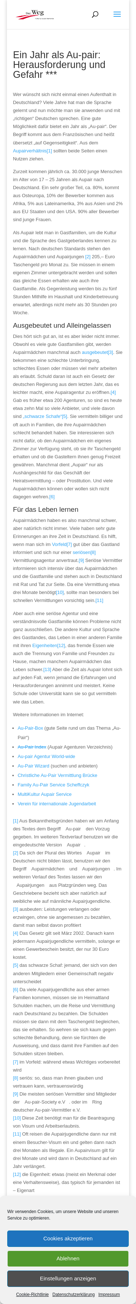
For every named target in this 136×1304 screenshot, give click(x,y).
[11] (99, 600)
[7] (15, 1062)
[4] (113, 392)
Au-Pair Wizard (34, 766)
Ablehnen (68, 1258)
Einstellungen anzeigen (68, 1278)
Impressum (109, 1294)
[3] (15, 909)
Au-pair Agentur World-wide (46, 756)
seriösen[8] (84, 552)
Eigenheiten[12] (48, 645)
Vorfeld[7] (62, 544)
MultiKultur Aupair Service (45, 794)
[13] (47, 669)
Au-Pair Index (32, 747)
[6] (51, 496)
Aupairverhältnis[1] (32, 150)
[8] (15, 1078)
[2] (87, 256)
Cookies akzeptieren (68, 1238)
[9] (81, 560)
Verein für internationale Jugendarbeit (57, 803)
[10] (60, 592)
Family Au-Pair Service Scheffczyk (54, 784)
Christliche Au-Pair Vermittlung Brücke (58, 775)
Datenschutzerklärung (73, 1294)
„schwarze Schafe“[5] (45, 416)
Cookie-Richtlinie (32, 1294)
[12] (17, 1174)
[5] (15, 965)
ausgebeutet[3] (97, 352)
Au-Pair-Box (30, 728)
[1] (15, 821)
